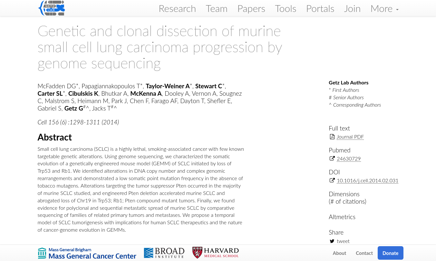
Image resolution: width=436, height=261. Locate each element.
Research (177, 8)
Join (352, 8)
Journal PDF (350, 136)
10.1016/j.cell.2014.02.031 (367, 180)
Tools (285, 8)
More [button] (384, 8)
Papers (251, 8)
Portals (320, 8)
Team (217, 8)
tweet (343, 241)
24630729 (349, 158)
